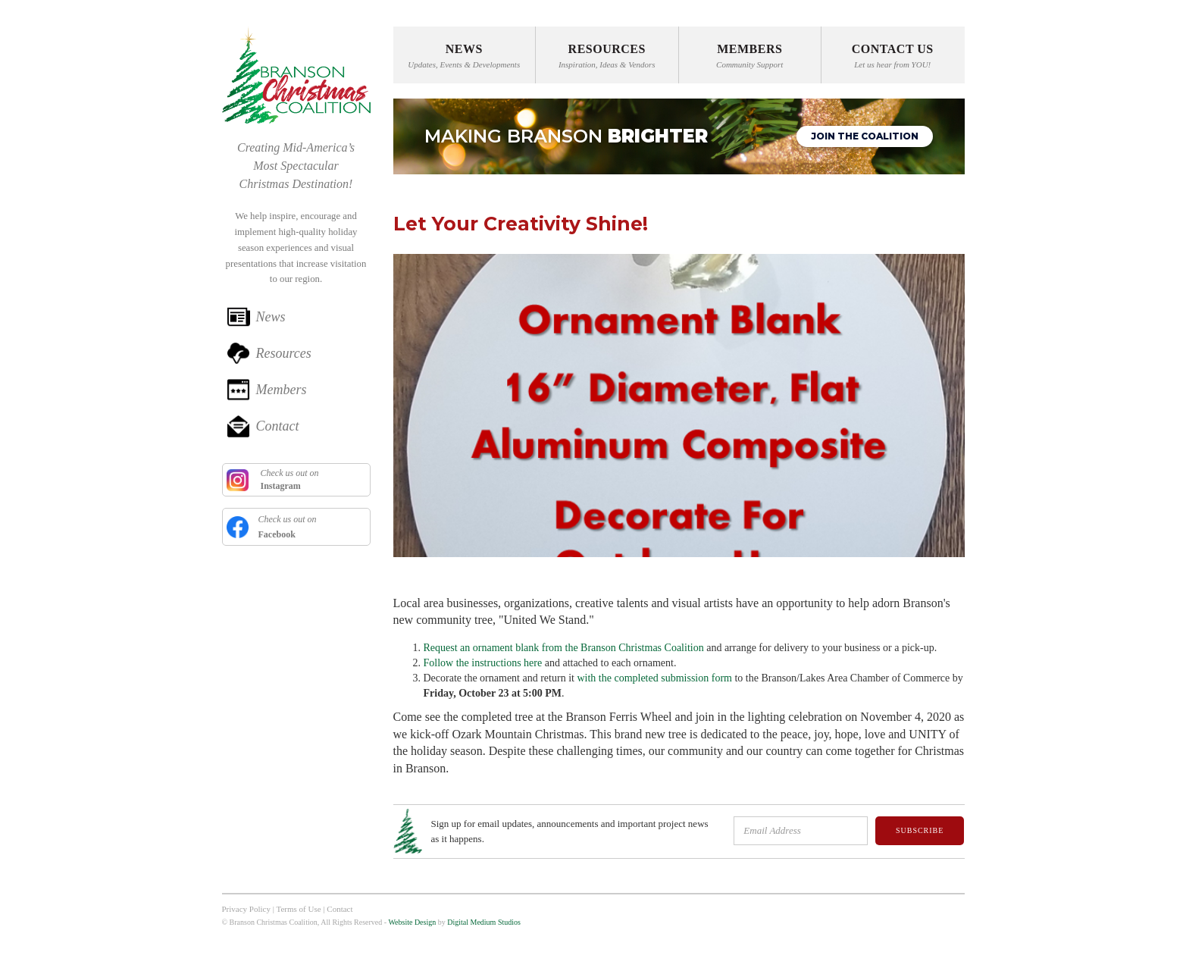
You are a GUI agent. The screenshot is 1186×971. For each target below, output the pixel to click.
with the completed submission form (654, 678)
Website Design (412, 922)
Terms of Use (298, 908)
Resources (283, 353)
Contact (277, 426)
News (271, 316)
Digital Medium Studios (484, 922)
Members (281, 389)
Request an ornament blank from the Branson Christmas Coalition (564, 647)
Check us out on (288, 479)
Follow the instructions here (483, 663)
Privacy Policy (246, 908)
